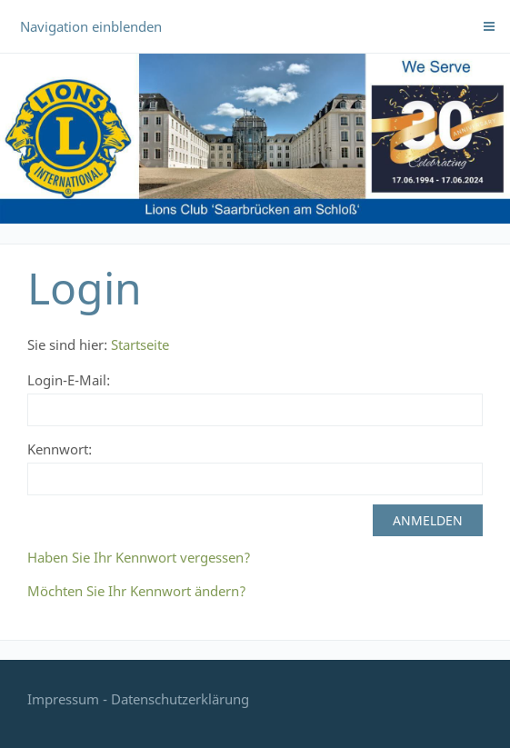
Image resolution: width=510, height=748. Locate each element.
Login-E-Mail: (68, 380)
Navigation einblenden (91, 26)
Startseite (140, 344)
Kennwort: (59, 449)
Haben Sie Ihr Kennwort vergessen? (139, 557)
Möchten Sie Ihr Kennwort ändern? (136, 591)
